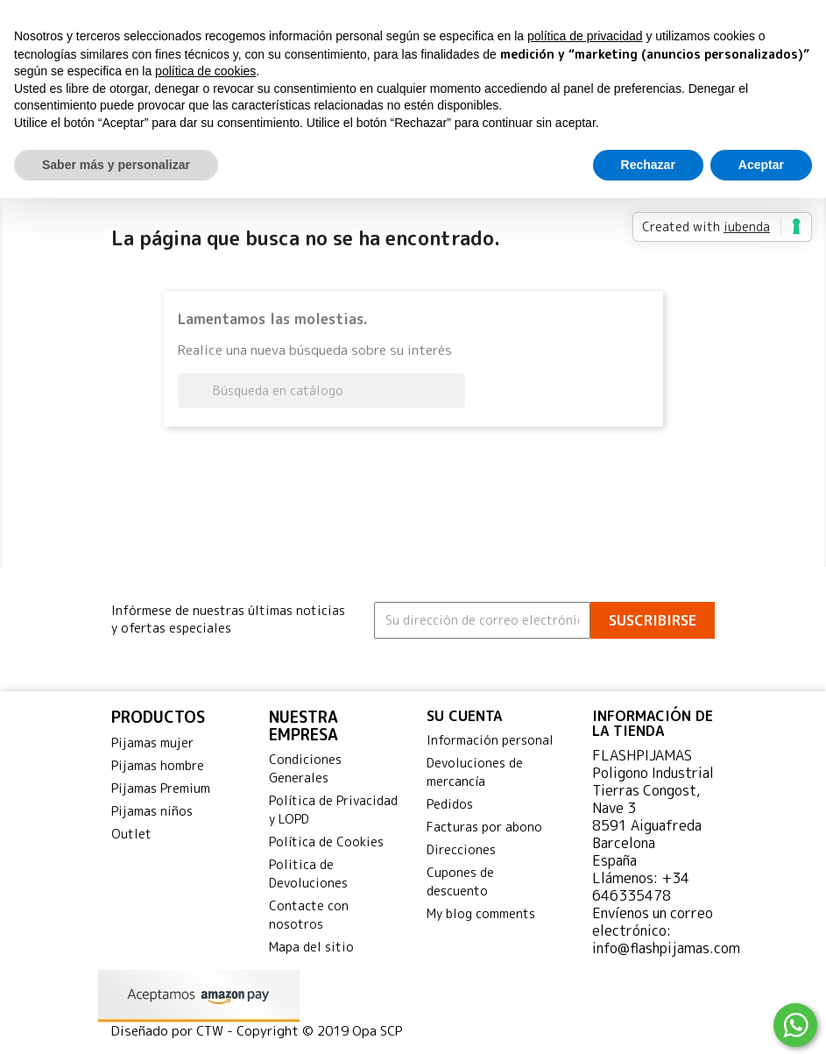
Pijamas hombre (157, 765)
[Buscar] (321, 390)
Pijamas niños (152, 811)
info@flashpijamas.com (666, 948)
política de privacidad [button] (585, 36)
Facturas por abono (484, 826)
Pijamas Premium (160, 788)
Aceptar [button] (761, 165)
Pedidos (450, 804)
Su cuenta (464, 715)
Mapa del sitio (311, 946)
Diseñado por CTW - (174, 1031)
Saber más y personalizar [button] (116, 165)
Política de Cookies (326, 841)
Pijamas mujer (152, 742)
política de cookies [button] (205, 71)
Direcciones (461, 849)
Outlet (131, 833)
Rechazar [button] (648, 165)
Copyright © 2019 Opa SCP (320, 1031)
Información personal (490, 740)
